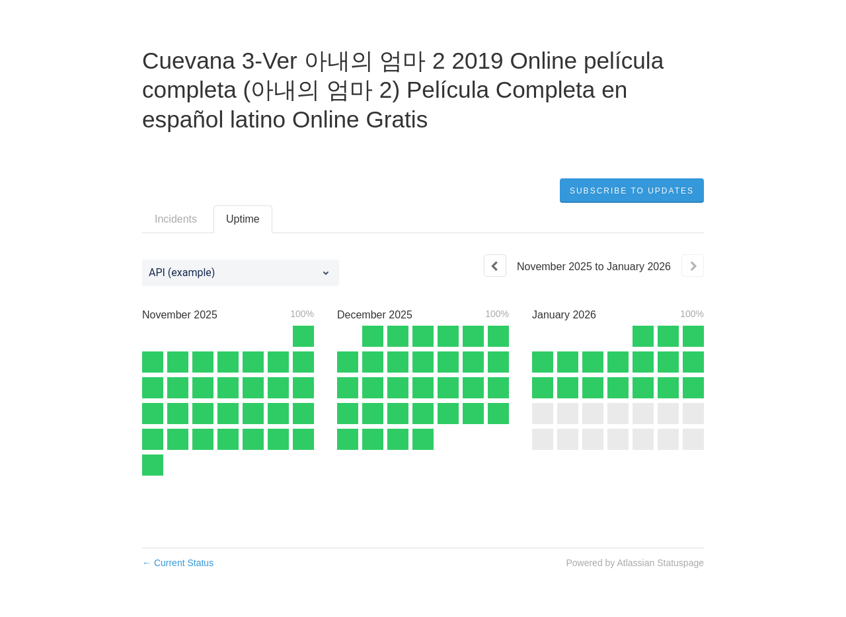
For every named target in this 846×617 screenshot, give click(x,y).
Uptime (243, 219)
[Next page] (692, 265)
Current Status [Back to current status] (177, 563)
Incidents (176, 219)
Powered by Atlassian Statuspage (635, 563)
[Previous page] (495, 265)
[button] (632, 190)
